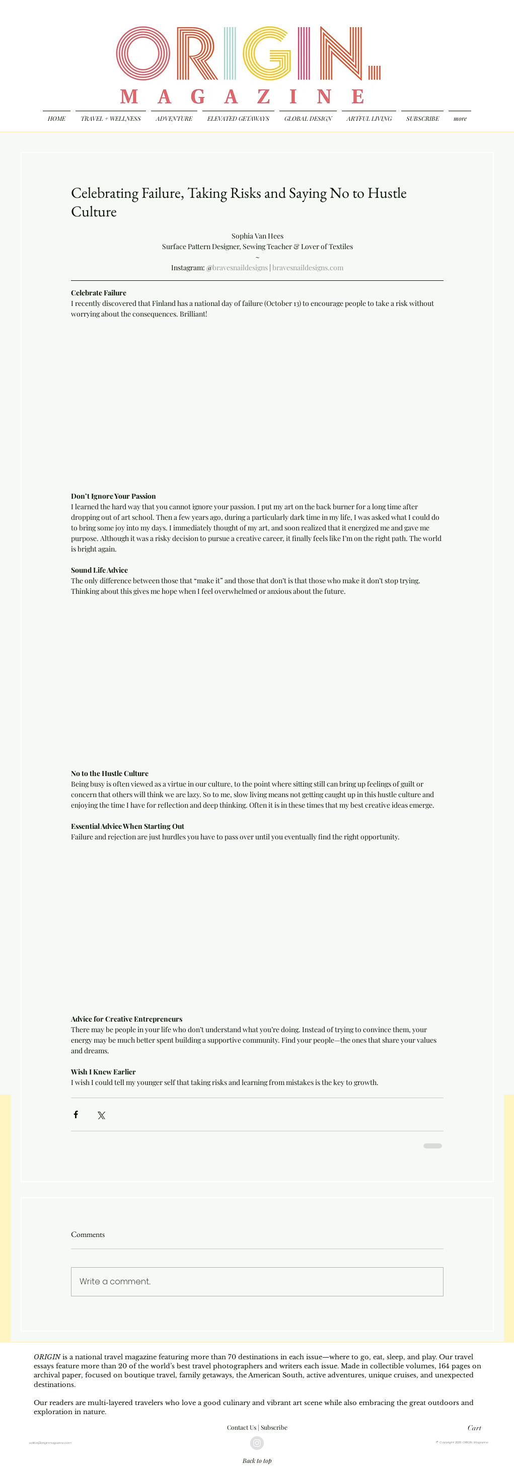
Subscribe (274, 1427)
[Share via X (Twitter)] (100, 1114)
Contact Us (241, 1427)
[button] (479, 1428)
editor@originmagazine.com (50, 1443)
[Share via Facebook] (76, 1114)
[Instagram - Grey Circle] (257, 1443)
